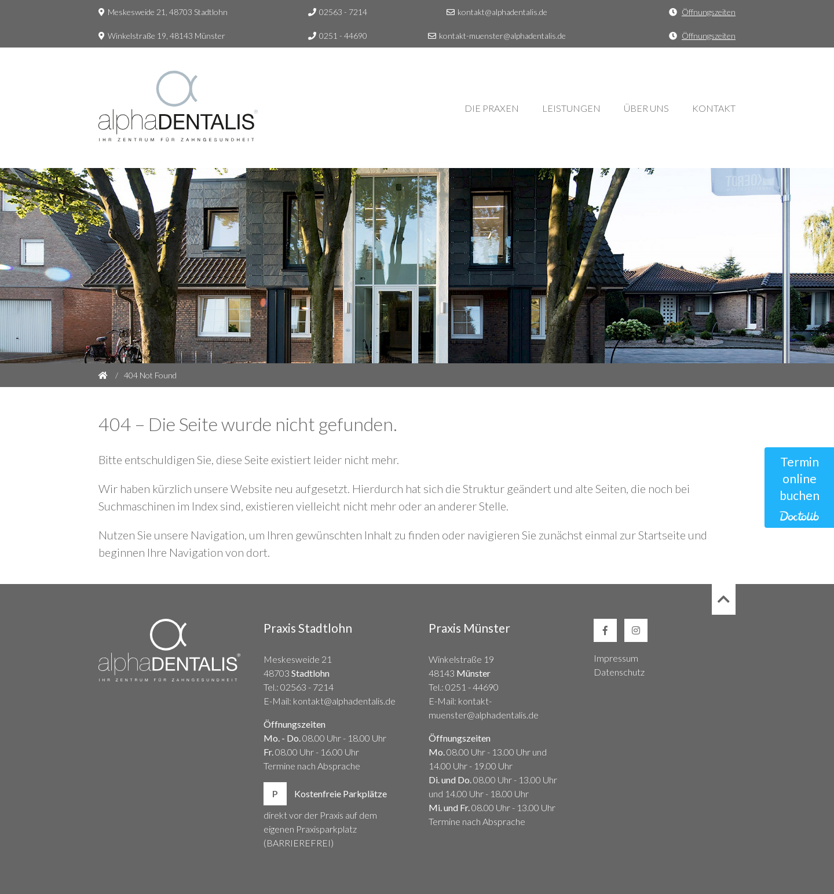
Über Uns (646, 108)
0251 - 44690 (337, 36)
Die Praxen (491, 108)
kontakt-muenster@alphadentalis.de (497, 36)
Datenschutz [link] (619, 671)
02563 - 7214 (337, 12)
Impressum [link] (616, 657)
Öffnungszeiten (709, 12)
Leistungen (571, 108)
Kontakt (714, 108)
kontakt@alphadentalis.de (497, 12)
